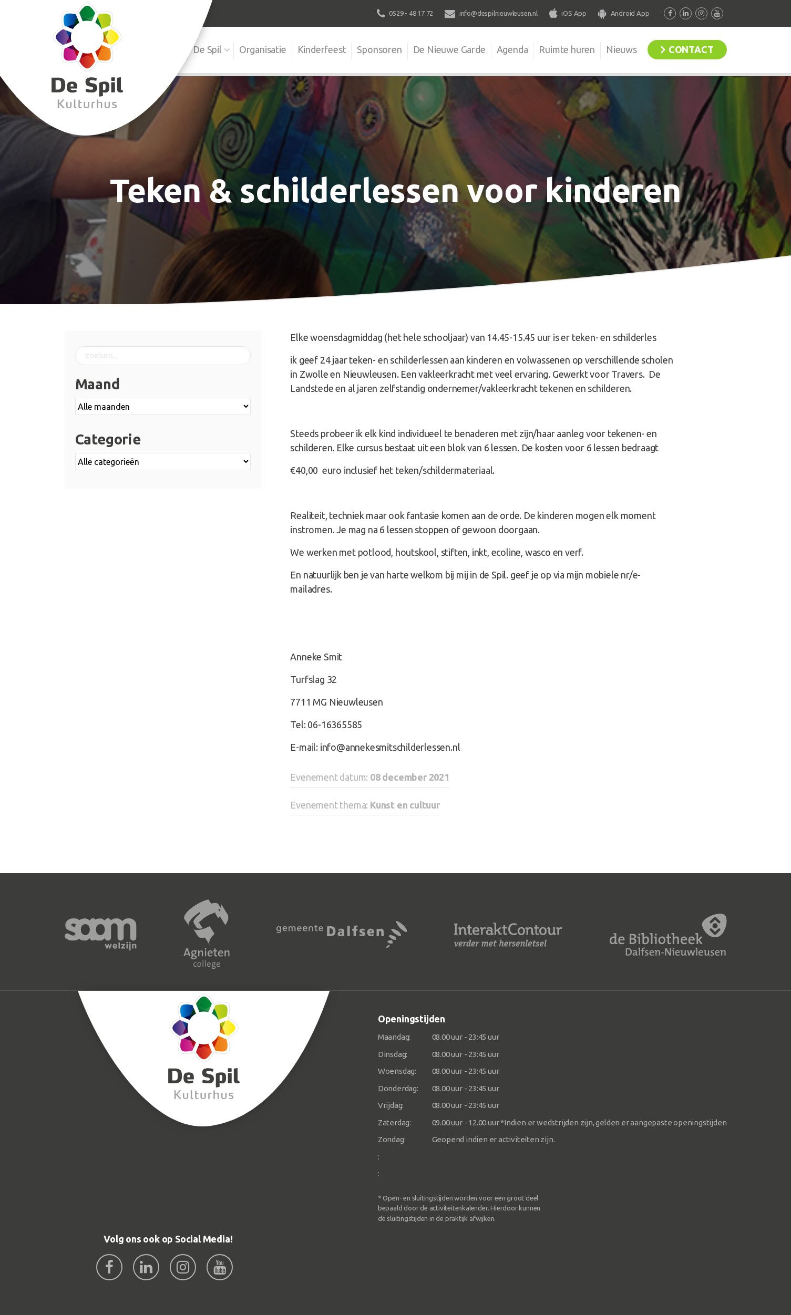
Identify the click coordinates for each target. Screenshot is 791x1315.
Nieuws (621, 49)
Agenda (512, 49)
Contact (691, 49)
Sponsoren (379, 49)
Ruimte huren (567, 49)
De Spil (207, 49)
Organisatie (262, 49)
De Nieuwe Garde (449, 49)
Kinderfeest (321, 49)
